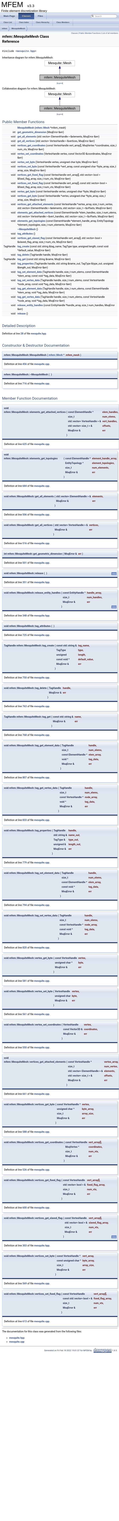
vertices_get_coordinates (32, 145)
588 (24, 1131)
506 (24, 514)
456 (24, 364)
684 (24, 486)
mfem (4, 28)
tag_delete (23, 254)
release (22, 313)
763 (24, 706)
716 (24, 383)
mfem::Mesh (42, 127)
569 (24, 1283)
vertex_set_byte (26, 162)
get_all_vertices (26, 141)
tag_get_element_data (30, 288)
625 (24, 444)
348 (24, 615)
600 (24, 1207)
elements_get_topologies (31, 220)
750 (24, 677)
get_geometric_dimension (32, 132)
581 (24, 980)
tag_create (23, 246)
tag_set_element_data (30, 272)
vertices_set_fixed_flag (30, 183)
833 (24, 820)
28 (22, 333)
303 (24, 1245)
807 (24, 777)
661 (24, 1093)
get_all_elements (27, 136)
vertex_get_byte (26, 191)
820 (24, 947)
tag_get (22, 259)
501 (24, 562)
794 (24, 905)
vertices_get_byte (27, 196)
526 (24, 1169)
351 (24, 582)
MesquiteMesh (18, 28)
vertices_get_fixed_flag (30, 174)
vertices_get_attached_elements (35, 204)
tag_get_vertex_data (29, 296)
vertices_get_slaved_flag (31, 238)
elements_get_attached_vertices (35, 212)
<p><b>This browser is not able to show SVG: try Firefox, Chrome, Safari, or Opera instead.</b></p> (60, 70)
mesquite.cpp (41, 364)
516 (24, 543)
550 (24, 1047)
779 (24, 862)
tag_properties (26, 263)
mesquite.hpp (26, 51)
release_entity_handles (30, 305)
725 (24, 635)
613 (24, 1321)
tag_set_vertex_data (29, 280)
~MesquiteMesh (27, 229)
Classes (74, 33)
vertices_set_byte (27, 166)
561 (24, 1014)
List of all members (110, 33)
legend (59, 83)
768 (24, 735)
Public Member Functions (90, 33)
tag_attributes (25, 233)
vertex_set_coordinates (30, 153)
